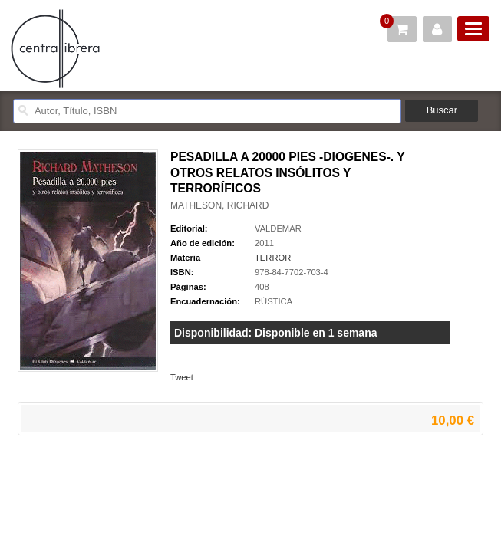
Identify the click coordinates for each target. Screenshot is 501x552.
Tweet (181, 377)
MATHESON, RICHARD (219, 205)
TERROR (273, 257)
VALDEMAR (278, 228)
